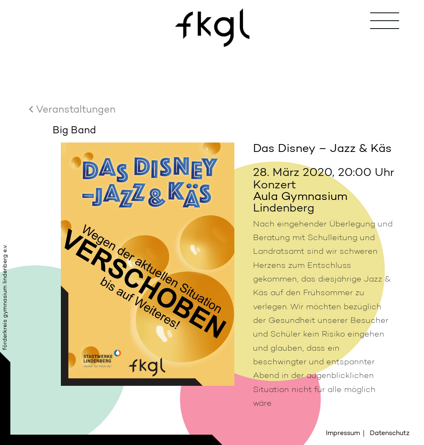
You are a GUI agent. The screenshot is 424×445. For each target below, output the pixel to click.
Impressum (343, 432)
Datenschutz (390, 432)
